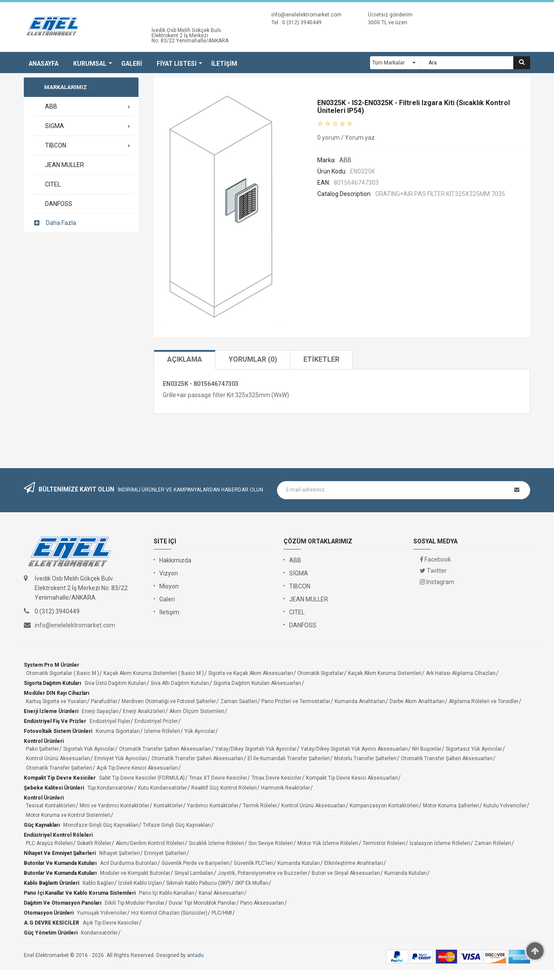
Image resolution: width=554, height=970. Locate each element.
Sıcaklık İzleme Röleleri (216, 843)
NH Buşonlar (426, 749)
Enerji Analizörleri (144, 711)
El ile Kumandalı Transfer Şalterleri (289, 758)
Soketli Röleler (94, 843)
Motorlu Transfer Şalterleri (365, 758)
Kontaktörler (168, 806)
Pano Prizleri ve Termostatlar (295, 701)
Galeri (167, 599)
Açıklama (184, 359)
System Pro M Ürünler (51, 665)
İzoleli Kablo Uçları (140, 883)
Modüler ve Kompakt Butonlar (135, 873)
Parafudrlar (104, 701)
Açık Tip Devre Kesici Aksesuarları (137, 768)
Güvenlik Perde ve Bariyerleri (195, 863)
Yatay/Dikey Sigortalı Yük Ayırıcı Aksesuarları (354, 749)
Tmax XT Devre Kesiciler (218, 778)
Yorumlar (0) (253, 359)
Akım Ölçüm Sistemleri (196, 711)
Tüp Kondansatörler (110, 788)
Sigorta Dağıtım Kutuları (52, 683)
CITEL (297, 612)
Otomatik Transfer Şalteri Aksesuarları (165, 749)
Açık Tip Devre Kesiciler (110, 923)
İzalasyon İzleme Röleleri (439, 843)
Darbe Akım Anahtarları (417, 701)
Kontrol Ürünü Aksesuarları (58, 758)
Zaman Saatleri (238, 701)
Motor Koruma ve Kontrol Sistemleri (68, 815)
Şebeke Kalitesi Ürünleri (54, 788)
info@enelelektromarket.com (306, 15)
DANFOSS (302, 625)
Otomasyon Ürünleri (49, 913)
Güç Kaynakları (42, 825)
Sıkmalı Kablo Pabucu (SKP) (198, 883)
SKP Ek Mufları (251, 883)
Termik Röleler (260, 806)
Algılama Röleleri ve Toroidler (484, 701)
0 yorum (328, 137)
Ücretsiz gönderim (390, 15)
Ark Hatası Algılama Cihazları (461, 673)
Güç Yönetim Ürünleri (50, 933)
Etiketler (321, 359)
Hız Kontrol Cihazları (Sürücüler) (169, 913)
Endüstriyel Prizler (156, 721)
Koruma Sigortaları (118, 731)
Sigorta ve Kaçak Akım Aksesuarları (250, 673)
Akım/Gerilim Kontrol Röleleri (150, 843)
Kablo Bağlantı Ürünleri (51, 883)
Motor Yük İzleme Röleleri (327, 843)
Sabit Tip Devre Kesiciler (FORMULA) (142, 778)
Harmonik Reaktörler (285, 788)
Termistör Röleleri (384, 843)
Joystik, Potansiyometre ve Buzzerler (262, 873)
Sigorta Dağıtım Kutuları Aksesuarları (257, 683)
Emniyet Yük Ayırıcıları (120, 758)
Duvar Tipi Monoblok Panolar (202, 903)
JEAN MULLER (308, 599)
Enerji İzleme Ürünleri (51, 711)
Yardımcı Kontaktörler (212, 806)
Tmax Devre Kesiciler (276, 778)
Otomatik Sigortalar (320, 673)
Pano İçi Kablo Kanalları (166, 893)
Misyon (169, 586)
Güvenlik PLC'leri (253, 863)
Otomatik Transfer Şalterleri (59, 768)
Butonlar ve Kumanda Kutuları (60, 863)
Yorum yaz (360, 137)
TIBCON (299, 586)
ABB (345, 160)
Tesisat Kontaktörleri (50, 806)
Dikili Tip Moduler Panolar (134, 903)
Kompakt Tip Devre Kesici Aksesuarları (352, 778)
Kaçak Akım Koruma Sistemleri (385, 673)
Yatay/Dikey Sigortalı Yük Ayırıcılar (255, 749)
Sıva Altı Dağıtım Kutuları (180, 683)
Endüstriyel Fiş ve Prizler (55, 721)
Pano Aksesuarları (262, 903)
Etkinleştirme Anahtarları (353, 863)
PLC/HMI (222, 913)
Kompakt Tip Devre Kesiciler (60, 778)
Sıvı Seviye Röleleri (270, 843)
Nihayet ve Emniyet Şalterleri (60, 853)
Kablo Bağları (98, 883)
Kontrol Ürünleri (44, 741)
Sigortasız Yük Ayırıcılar (474, 749)
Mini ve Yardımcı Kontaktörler (114, 806)
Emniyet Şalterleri (165, 853)
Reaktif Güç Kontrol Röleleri (224, 788)
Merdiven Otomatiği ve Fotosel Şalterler (169, 701)
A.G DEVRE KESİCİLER (51, 923)
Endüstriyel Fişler (110, 721)
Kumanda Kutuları (298, 863)
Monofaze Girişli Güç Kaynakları (100, 825)
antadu (195, 955)
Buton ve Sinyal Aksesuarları (346, 873)
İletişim (169, 612)
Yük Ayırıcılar (199, 731)
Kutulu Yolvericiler (504, 806)
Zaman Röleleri (492, 843)
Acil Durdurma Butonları (128, 863)
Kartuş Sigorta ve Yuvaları (56, 701)
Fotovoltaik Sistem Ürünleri (58, 731)
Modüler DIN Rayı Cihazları (56, 693)
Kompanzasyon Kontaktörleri (384, 806)
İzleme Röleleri (162, 731)
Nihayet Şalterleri (119, 853)
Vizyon (168, 573)
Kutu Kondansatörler (162, 788)
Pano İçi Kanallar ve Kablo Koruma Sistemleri (79, 893)
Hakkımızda (175, 560)
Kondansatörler (99, 933)
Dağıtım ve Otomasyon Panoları (62, 903)
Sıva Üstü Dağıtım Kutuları (115, 683)
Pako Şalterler (42, 749)
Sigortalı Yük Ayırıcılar (89, 749)
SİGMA (298, 573)
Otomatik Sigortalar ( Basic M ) (62, 673)
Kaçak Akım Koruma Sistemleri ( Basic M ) (153, 673)
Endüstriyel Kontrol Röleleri (58, 835)
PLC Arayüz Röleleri (49, 843)
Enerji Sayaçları (100, 711)
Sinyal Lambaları (193, 873)
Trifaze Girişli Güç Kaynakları (177, 825)
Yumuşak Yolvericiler (102, 913)
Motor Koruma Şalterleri (451, 806)
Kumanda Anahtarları (360, 701)
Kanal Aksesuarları (221, 893)
